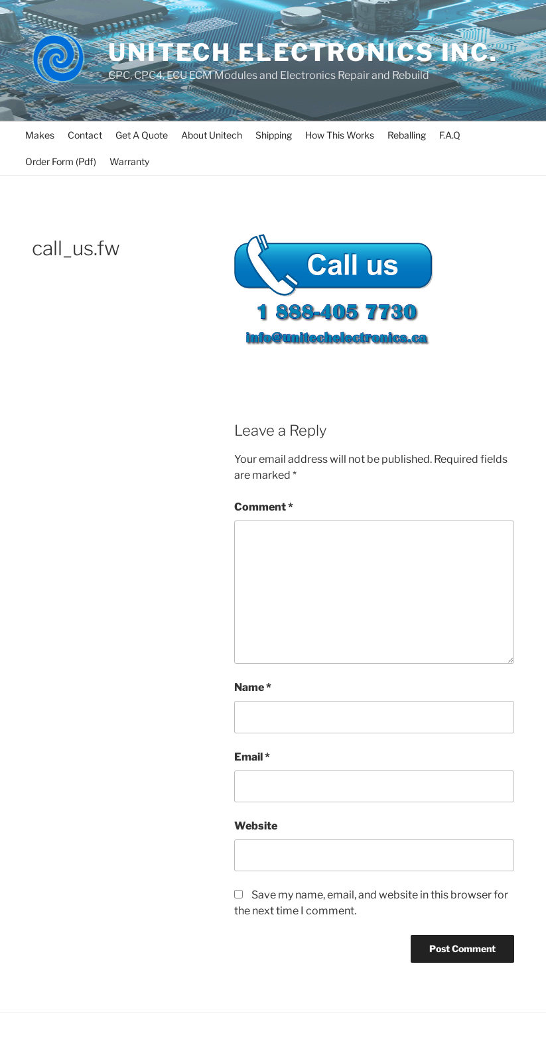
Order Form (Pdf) (60, 161)
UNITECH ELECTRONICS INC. (303, 52)
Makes (39, 135)
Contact (85, 135)
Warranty (129, 161)
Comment (263, 507)
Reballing (406, 135)
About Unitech (211, 135)
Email (252, 757)
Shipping (273, 135)
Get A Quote (141, 135)
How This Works (339, 135)
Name (252, 687)
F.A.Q (449, 135)
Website (255, 826)
